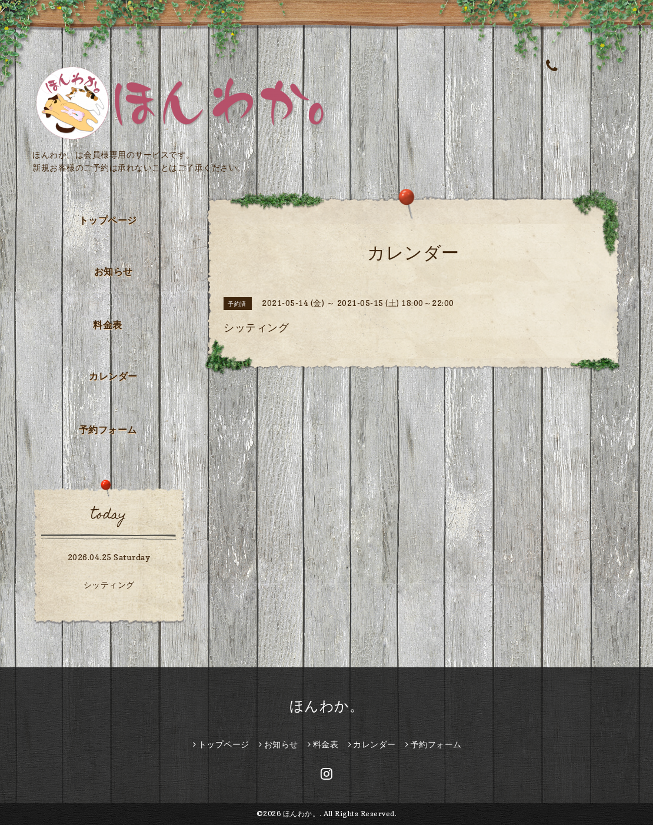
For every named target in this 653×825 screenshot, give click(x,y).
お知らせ (113, 271)
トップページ (108, 220)
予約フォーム (108, 429)
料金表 (107, 325)
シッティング (109, 585)
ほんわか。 (326, 705)
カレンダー (113, 376)
